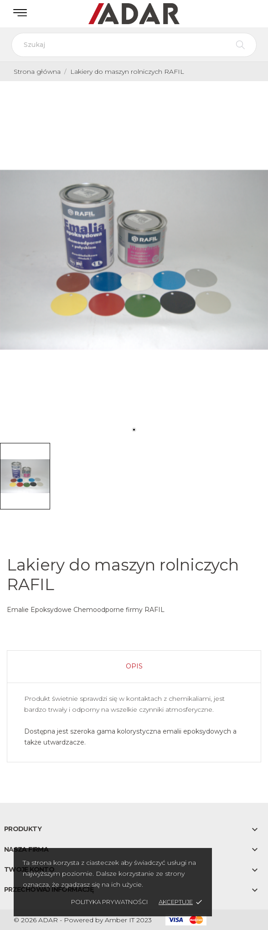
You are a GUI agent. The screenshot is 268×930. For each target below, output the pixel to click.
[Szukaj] (134, 45)
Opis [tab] (134, 666)
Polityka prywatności (109, 901)
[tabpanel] (134, 259)
